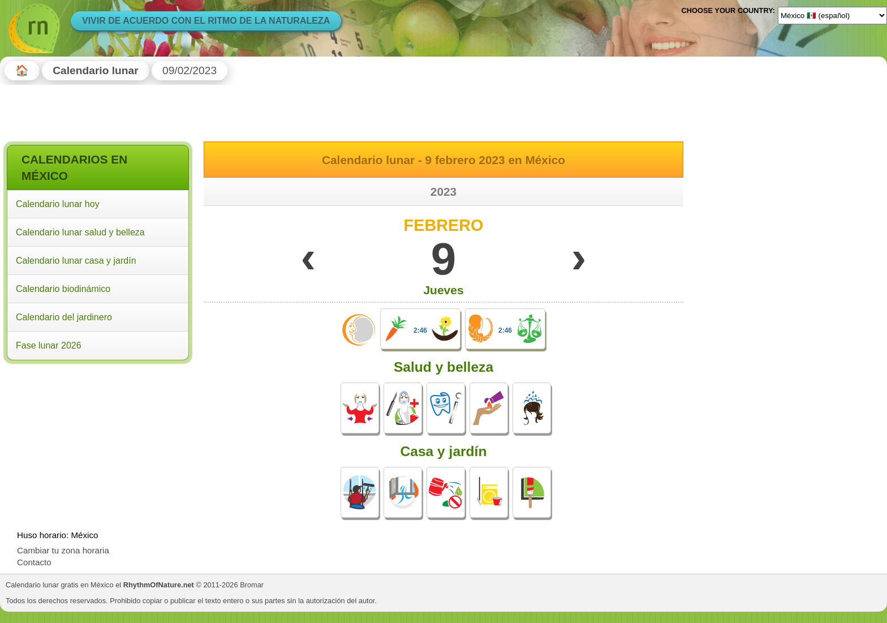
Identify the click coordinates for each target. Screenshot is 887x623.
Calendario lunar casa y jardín (76, 260)
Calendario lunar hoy (58, 204)
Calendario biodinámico (63, 289)
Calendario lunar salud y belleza (80, 232)
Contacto (34, 562)
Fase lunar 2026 (48, 345)
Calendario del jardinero (64, 317)
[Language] (832, 15)
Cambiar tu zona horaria (63, 550)
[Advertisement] (97, 440)
